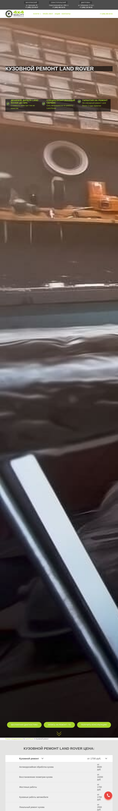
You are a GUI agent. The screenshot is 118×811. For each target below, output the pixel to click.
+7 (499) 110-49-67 (31, 7)
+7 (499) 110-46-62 (86, 7)
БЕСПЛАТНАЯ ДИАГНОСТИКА (24, 725)
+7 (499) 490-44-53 (58, 7)
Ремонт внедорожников (14, 739)
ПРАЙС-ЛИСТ (48, 14)
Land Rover (29, 739)
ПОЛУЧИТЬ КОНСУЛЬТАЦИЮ (94, 725)
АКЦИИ (57, 14)
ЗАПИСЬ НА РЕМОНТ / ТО (59, 725)
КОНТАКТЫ (66, 14)
